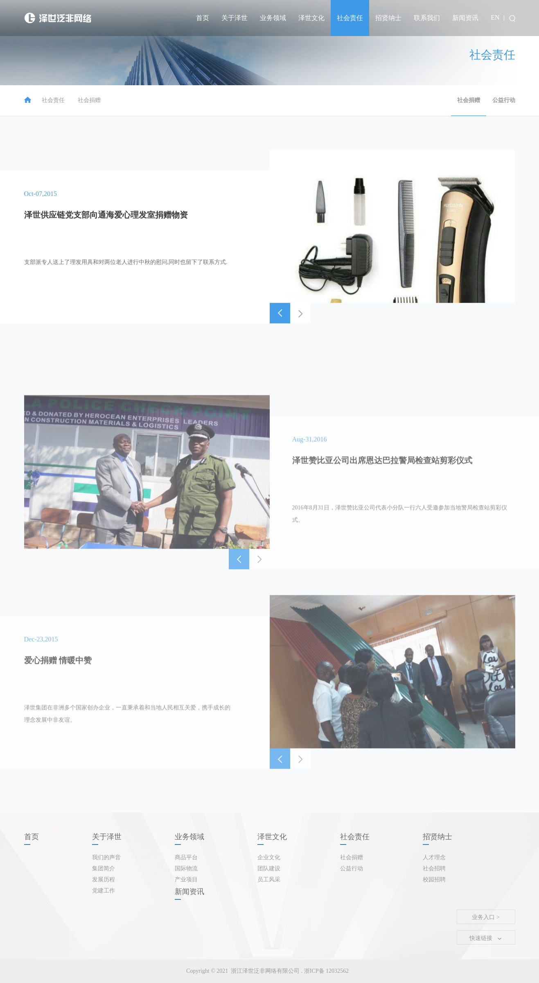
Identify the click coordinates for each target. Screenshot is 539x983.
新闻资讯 (465, 17)
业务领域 (273, 17)
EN (495, 17)
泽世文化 (311, 17)
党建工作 (103, 891)
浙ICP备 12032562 (325, 971)
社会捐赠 (89, 100)
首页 (202, 17)
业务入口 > (485, 917)
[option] (392, 264)
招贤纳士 (388, 17)
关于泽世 (234, 17)
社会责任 (350, 17)
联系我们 (427, 17)
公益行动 (503, 100)
